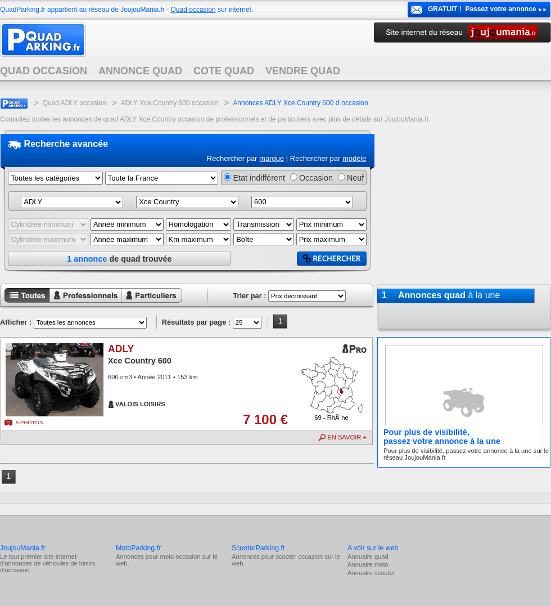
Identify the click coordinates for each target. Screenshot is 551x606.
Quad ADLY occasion (74, 103)
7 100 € (265, 419)
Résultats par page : (196, 322)
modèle (354, 158)
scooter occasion (299, 556)
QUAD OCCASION (43, 71)
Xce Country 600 (139, 360)
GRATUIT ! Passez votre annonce (482, 9)
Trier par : (249, 295)
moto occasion (180, 556)
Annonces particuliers (143, 303)
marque (271, 158)
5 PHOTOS (29, 422)
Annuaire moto (368, 564)
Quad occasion (193, 10)
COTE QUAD (223, 71)
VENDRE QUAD (302, 71)
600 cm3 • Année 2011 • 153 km (153, 377)
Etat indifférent (259, 177)
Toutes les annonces (24, 303)
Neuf (355, 177)
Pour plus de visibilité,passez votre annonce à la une (441, 437)
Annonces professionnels (78, 303)
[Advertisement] (464, 202)
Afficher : (15, 322)
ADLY (121, 348)
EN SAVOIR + (347, 437)
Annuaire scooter (371, 572)
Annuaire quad (368, 556)
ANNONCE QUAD (140, 71)
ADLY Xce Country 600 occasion (170, 103)
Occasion (316, 177)
